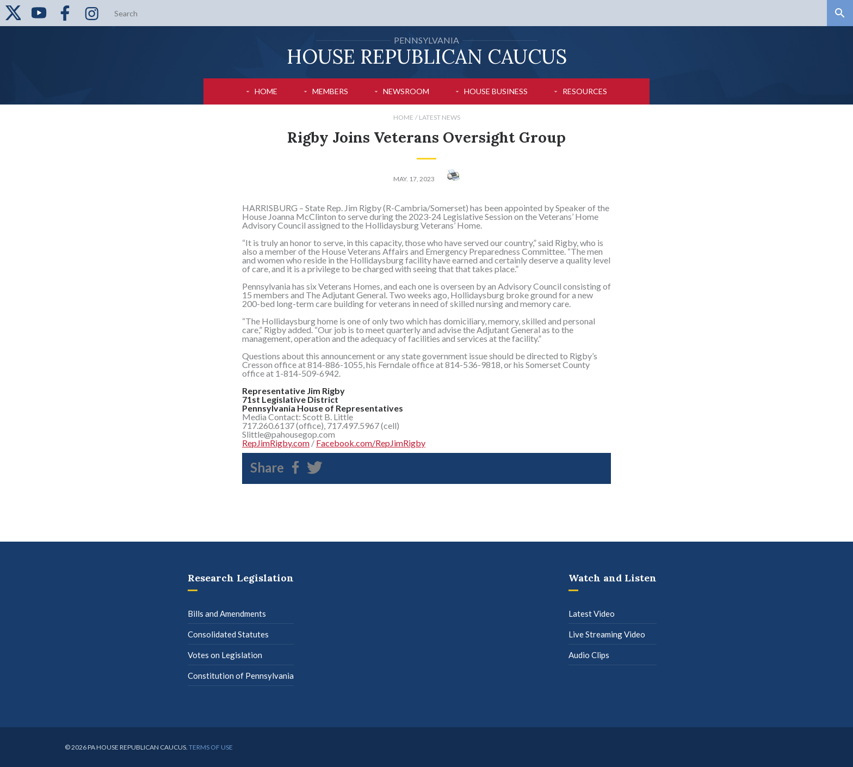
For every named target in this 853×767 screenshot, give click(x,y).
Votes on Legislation (225, 655)
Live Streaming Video (606, 634)
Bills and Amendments (227, 613)
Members (330, 91)
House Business (496, 91)
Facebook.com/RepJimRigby (370, 443)
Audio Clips (588, 655)
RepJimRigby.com (276, 443)
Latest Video (591, 613)
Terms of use (211, 747)
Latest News (439, 117)
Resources (585, 91)
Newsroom (406, 91)
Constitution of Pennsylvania (241, 675)
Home (266, 91)
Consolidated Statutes (228, 634)
